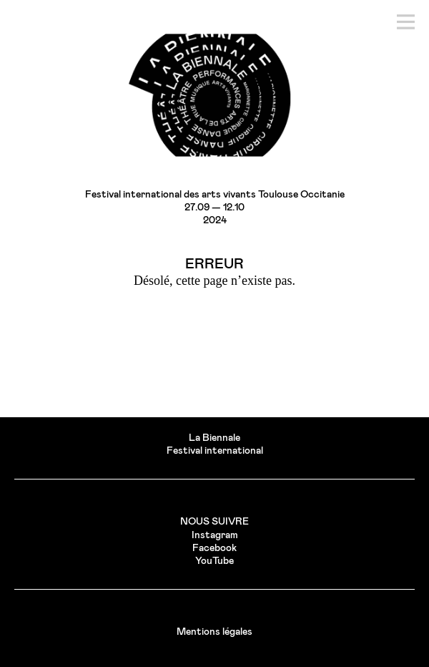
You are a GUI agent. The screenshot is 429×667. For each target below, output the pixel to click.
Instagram (215, 535)
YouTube (214, 561)
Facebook (214, 548)
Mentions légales (214, 632)
